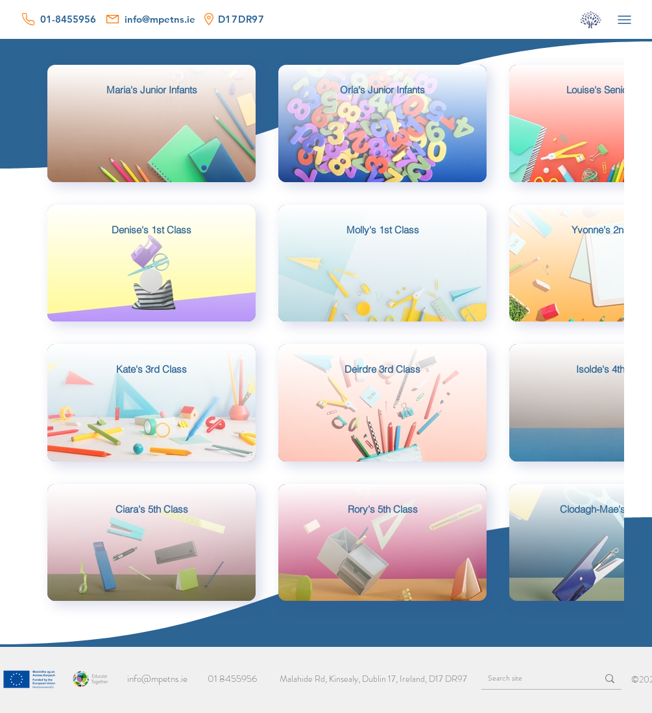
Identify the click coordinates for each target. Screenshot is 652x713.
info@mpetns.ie (157, 679)
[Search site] (529, 678)
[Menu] (624, 19)
